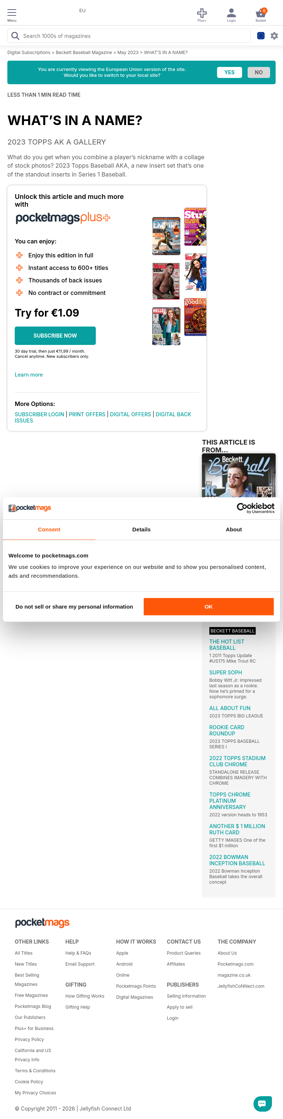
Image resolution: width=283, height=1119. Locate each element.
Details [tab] (141, 529)
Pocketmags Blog (33, 1006)
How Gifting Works (85, 996)
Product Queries (184, 953)
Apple (122, 953)
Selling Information (186, 996)
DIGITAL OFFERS (130, 414)
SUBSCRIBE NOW (55, 335)
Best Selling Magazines (27, 979)
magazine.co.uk (234, 975)
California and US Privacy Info (33, 1055)
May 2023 (128, 52)
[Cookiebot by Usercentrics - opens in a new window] (242, 508)
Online (122, 975)
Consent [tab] (49, 529)
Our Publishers (30, 1017)
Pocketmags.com (235, 964)
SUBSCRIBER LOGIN (39, 414)
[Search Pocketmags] (15, 37)
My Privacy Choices (35, 1092)
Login (172, 1018)
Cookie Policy (29, 1081)
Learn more (29, 374)
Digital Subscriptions (28, 52)
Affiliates (176, 964)
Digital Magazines (134, 997)
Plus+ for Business (34, 1028)
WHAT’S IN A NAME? (166, 52)
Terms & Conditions (35, 1070)
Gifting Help (78, 1007)
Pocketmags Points (136, 986)
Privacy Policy (29, 1039)
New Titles (26, 964)
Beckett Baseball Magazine (84, 52)
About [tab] (234, 529)
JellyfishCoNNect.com (240, 986)
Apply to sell (180, 1007)
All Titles (23, 953)
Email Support (80, 964)
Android (124, 964)
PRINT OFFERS (87, 414)
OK (209, 606)
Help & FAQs (78, 953)
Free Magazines (31, 995)
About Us (227, 953)
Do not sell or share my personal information (74, 606)
